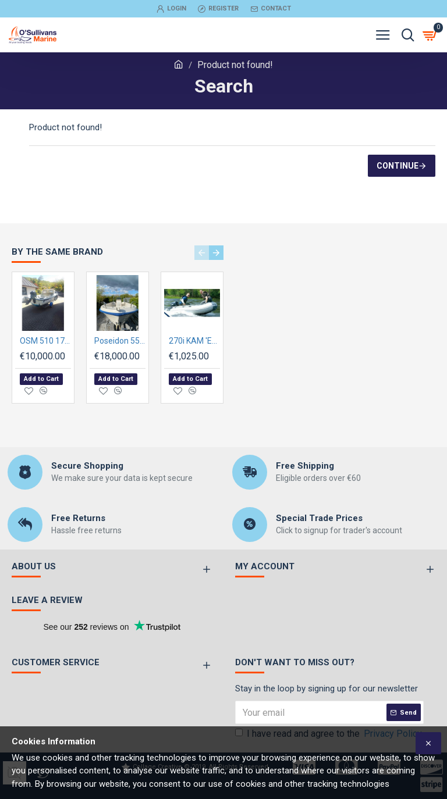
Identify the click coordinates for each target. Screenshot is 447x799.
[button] (201, 252)
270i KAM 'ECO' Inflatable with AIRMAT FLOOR (194, 340)
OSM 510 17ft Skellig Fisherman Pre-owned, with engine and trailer (45, 340)
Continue (397, 165)
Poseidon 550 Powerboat (120, 340)
